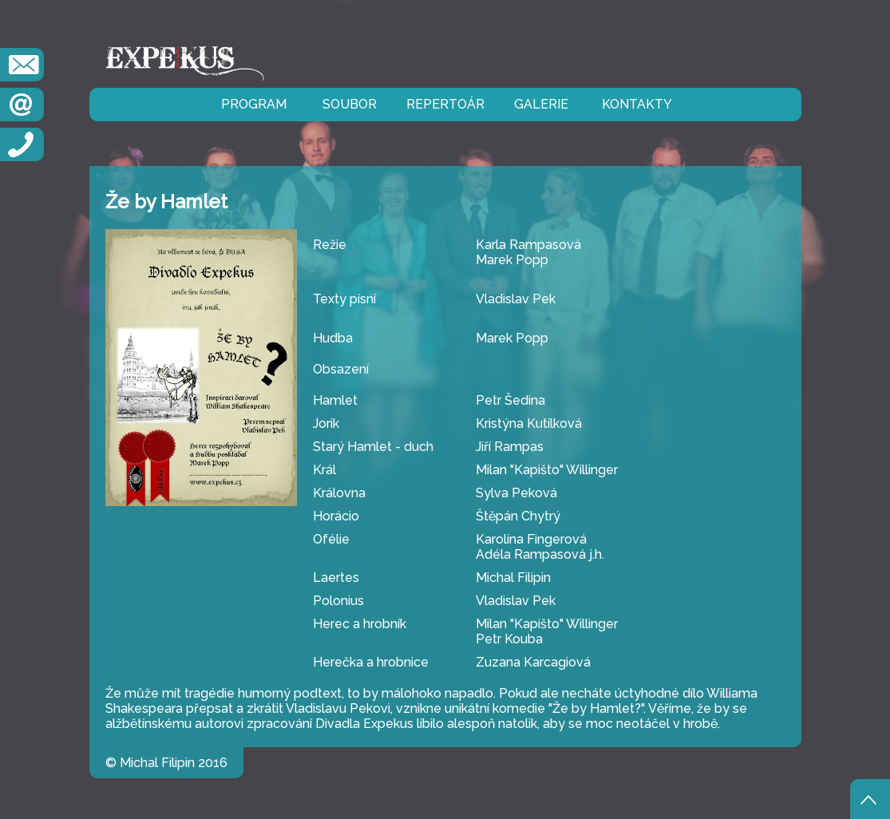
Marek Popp (512, 259)
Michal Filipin (513, 577)
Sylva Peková (516, 492)
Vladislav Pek (516, 299)
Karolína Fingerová (531, 539)
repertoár (445, 104)
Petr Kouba (509, 639)
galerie (541, 104)
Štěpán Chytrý (518, 516)
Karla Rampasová (528, 244)
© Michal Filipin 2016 (166, 762)
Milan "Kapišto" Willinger (547, 469)
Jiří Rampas (510, 446)
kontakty (637, 104)
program (254, 104)
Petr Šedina (510, 400)
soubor (349, 104)
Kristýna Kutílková (529, 423)
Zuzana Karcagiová (533, 662)
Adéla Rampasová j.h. (540, 554)
